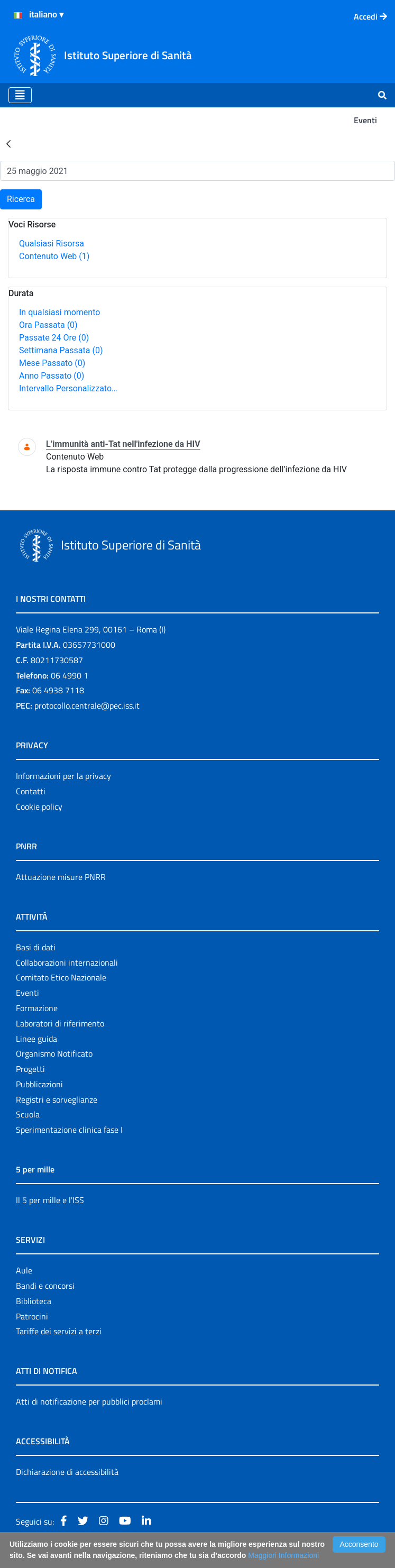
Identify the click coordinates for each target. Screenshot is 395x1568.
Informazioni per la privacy (63, 775)
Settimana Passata (61, 350)
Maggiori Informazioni (283, 1555)
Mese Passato (52, 363)
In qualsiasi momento (59, 312)
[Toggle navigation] (20, 95)
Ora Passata (48, 325)
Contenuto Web (54, 256)
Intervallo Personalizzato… (68, 388)
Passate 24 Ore (54, 338)
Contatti (30, 791)
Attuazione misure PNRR (61, 876)
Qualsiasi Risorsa (51, 244)
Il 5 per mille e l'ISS (50, 1200)
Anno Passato (51, 376)
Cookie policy (39, 806)
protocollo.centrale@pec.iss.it (87, 705)
